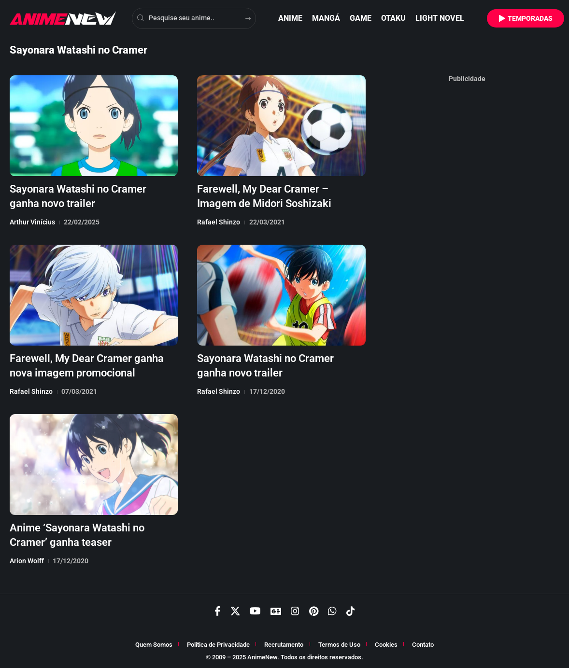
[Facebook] (217, 609)
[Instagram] (295, 609)
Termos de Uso (339, 642)
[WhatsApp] (332, 609)
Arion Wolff (27, 558)
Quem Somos (153, 642)
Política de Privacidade (218, 642)
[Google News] (276, 609)
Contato (423, 642)
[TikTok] (350, 609)
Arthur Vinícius (32, 221)
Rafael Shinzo (218, 221)
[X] (235, 609)
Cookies (386, 642)
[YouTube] (255, 609)
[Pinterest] (314, 609)
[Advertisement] (467, 231)
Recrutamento (283, 642)
